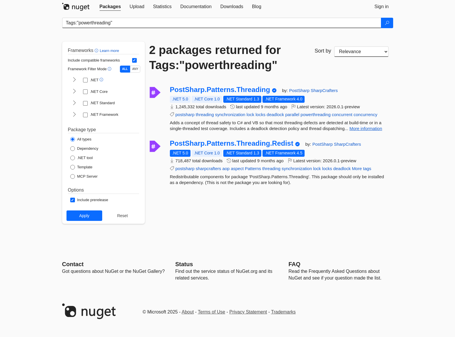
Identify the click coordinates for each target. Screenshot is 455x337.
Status (184, 264)
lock (250, 114)
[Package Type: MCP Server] (84, 176)
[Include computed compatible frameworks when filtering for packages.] (134, 60)
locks (260, 114)
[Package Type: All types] (81, 139)
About (188, 311)
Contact (73, 264)
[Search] (387, 23)
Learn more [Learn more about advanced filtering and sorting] (109, 50)
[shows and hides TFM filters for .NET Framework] (74, 115)
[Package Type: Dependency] (84, 148)
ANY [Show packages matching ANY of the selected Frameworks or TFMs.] (135, 69)
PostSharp (300, 90)
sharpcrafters (208, 168)
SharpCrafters (324, 90)
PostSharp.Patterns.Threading (220, 89)
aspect (237, 168)
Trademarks (283, 311)
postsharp (185, 114)
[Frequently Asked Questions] (295, 264)
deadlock (275, 114)
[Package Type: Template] (81, 167)
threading (205, 114)
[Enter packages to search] (221, 23)
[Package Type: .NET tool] (81, 158)
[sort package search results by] (361, 51)
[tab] (110, 6)
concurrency (365, 114)
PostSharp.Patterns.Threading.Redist (231, 143)
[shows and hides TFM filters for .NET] (74, 80)
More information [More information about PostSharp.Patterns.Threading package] (365, 128)
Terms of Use (211, 311)
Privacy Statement (248, 311)
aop (226, 168)
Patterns (253, 168)
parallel (292, 114)
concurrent (342, 114)
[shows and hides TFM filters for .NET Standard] (74, 103)
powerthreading (315, 114)
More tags (361, 168)
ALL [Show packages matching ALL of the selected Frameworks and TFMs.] (125, 69)
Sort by (322, 51)
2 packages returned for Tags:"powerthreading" (215, 57)
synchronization (230, 114)
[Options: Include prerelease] (89, 200)
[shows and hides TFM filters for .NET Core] (74, 92)
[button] (97, 50)
